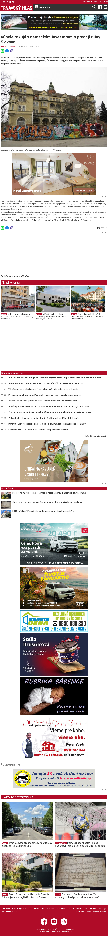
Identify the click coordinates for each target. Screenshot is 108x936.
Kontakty (101, 908)
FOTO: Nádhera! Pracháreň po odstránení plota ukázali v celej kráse (43, 511)
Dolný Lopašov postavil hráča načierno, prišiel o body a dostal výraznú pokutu (80, 844)
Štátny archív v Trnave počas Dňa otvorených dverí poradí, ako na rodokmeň (47, 502)
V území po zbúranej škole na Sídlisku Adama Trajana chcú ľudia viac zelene (43, 401)
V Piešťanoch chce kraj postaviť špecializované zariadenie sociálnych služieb (51, 316)
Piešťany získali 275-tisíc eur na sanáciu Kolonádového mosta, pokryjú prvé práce (49, 406)
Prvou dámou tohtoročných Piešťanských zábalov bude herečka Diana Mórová (87, 316)
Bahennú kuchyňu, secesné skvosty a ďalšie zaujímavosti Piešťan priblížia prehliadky (47, 424)
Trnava (5, 843)
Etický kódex (78, 908)
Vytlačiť (102, 227)
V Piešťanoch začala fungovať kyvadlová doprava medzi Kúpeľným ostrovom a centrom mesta (54, 377)
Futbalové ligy (61, 843)
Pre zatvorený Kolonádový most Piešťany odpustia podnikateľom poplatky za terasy (49, 412)
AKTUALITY (5, 46)
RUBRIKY (42, 7)
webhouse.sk (66, 932)
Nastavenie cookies (83, 911)
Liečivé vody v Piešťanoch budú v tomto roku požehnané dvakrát (38, 429)
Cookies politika (99, 911)
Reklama (88, 908)
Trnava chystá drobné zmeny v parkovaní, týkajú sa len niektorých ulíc (27, 844)
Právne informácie (41, 908)
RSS (94, 908)
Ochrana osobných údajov (61, 908)
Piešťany (13, 46)
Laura (105, 1)
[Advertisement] (24, 254)
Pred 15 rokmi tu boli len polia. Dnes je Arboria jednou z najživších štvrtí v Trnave (49, 493)
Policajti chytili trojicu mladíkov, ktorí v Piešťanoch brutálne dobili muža (43, 418)
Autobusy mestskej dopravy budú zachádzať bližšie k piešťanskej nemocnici (17, 316)
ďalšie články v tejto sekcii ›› (96, 436)
